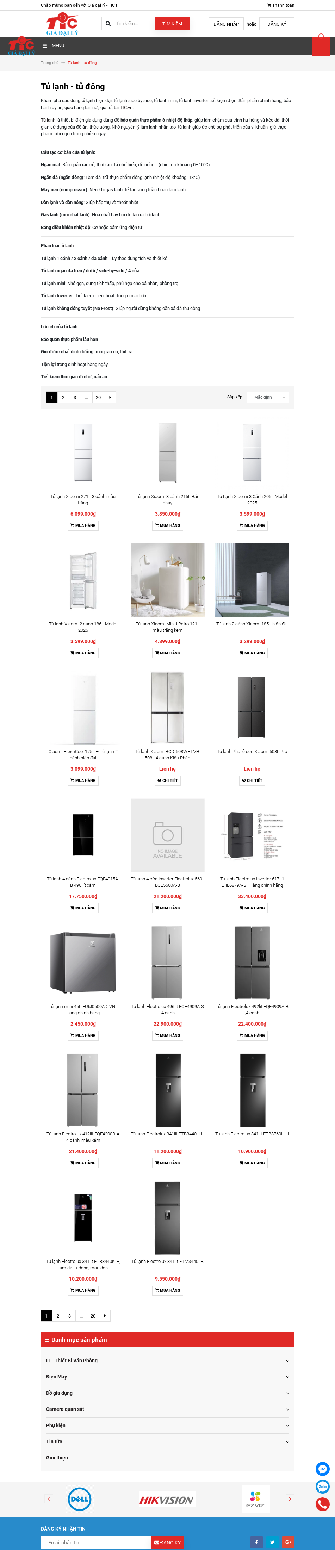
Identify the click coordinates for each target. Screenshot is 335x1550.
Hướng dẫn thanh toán (200, 1265)
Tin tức (54, 924)
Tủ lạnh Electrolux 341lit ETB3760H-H (252, 690)
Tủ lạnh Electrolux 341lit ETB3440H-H (167, 690)
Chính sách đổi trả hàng (69, 1284)
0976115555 (69, 1368)
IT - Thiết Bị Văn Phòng (72, 843)
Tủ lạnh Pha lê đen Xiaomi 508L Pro (252, 529)
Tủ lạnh (48, 120)
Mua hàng (83, 451)
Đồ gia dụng (59, 875)
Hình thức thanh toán (66, 1265)
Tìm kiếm (172, 23)
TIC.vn (126, 107)
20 (98, 397)
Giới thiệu (57, 940)
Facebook (183, 1351)
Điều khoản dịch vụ (196, 1284)
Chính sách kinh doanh (68, 1293)
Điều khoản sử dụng (65, 1256)
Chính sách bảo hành (66, 1302)
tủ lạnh (67, 245)
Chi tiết (167, 558)
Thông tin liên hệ (194, 1293)
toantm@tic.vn (71, 1382)
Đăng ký (276, 24)
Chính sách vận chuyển (68, 1274)
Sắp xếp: (235, 396)
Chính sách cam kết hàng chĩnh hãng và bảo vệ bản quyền (102, 1320)
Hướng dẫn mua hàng (199, 1256)
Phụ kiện (56, 907)
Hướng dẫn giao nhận (199, 1274)
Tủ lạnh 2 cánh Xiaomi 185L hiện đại (252, 476)
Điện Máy (56, 859)
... (86, 397)
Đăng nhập (226, 24)
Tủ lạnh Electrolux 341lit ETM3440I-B (167, 743)
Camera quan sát (65, 891)
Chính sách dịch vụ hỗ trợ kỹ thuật (78, 1311)
